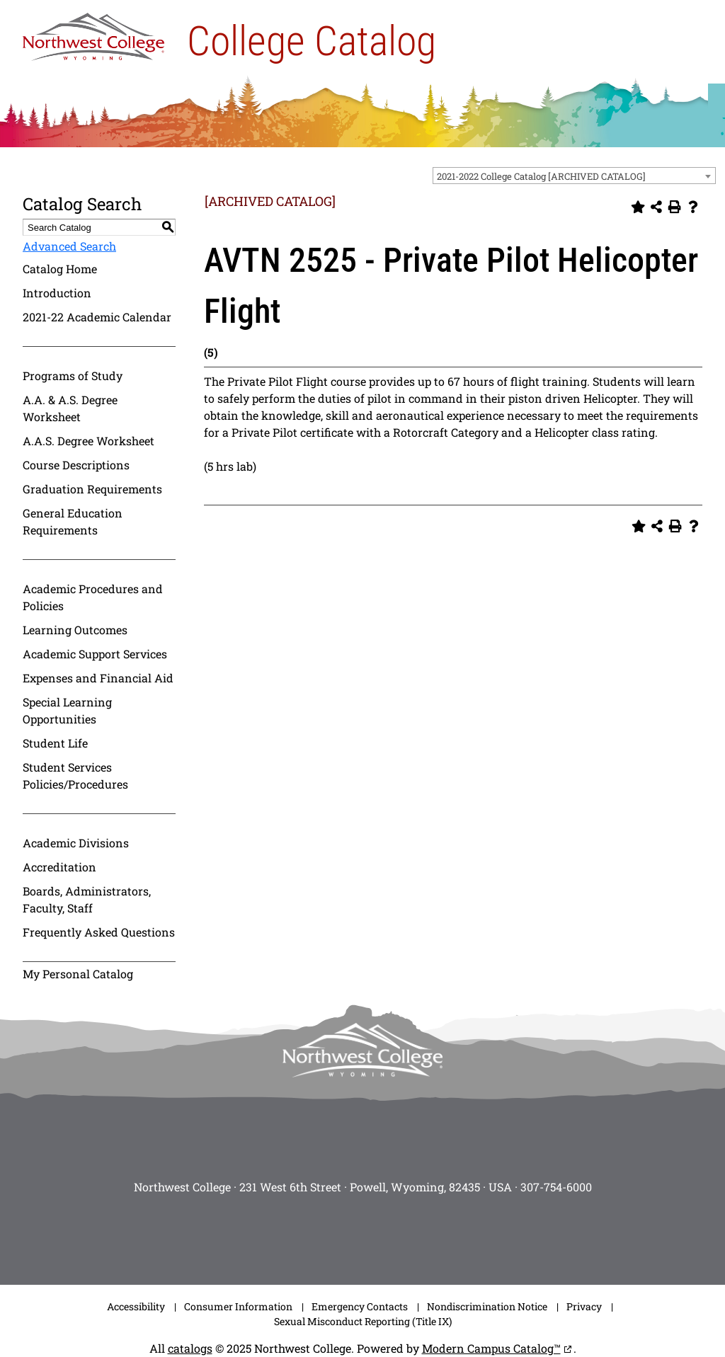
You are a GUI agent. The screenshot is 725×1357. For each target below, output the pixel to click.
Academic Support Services (95, 653)
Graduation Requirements (92, 488)
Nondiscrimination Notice (487, 1306)
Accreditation (59, 866)
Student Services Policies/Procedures (75, 775)
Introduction (57, 292)
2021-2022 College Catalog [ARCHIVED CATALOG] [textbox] (541, 176)
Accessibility (136, 1306)
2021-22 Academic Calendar (97, 316)
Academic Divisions (76, 842)
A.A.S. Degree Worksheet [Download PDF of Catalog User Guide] (88, 440)
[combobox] (574, 175)
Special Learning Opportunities (67, 710)
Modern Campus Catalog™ (491, 1348)
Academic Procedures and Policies (93, 597)
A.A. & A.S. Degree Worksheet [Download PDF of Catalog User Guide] (70, 408)
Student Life (55, 742)
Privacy (584, 1306)
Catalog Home (60, 268)
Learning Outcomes (75, 629)
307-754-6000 (556, 1186)
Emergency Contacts (360, 1306)
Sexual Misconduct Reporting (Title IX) (363, 1321)
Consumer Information (238, 1306)
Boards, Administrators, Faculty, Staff (87, 899)
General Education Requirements (72, 521)
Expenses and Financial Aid (98, 677)
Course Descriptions (76, 464)
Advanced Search (69, 246)
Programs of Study (72, 375)
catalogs (190, 1348)
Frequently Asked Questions (99, 931)
